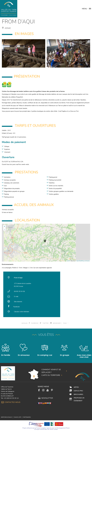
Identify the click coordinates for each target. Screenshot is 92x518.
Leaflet (68, 261)
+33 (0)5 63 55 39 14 (11, 398)
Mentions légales (6, 417)
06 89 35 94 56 (19, 291)
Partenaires (27, 417)
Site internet (18, 302)
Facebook (16, 307)
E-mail (16, 296)
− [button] (4, 229)
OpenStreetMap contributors (83, 261)
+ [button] (4, 226)
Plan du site (17, 417)
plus (66, 323)
